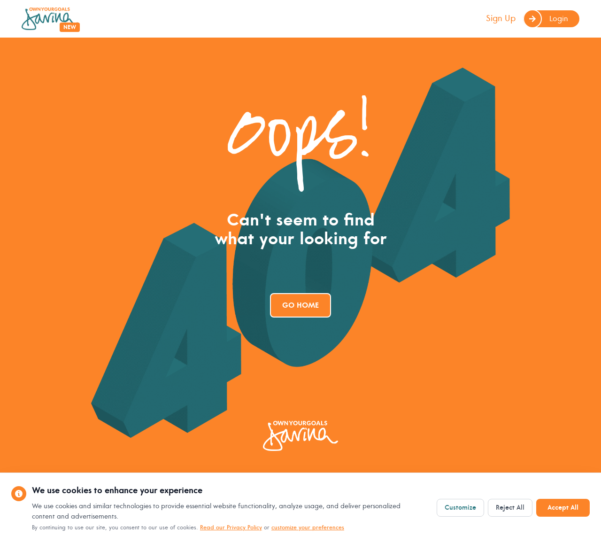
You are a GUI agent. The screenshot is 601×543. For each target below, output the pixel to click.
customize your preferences (307, 527)
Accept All (562, 508)
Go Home (300, 305)
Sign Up (501, 18)
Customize (460, 508)
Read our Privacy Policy (231, 527)
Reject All (510, 508)
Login (545, 18)
